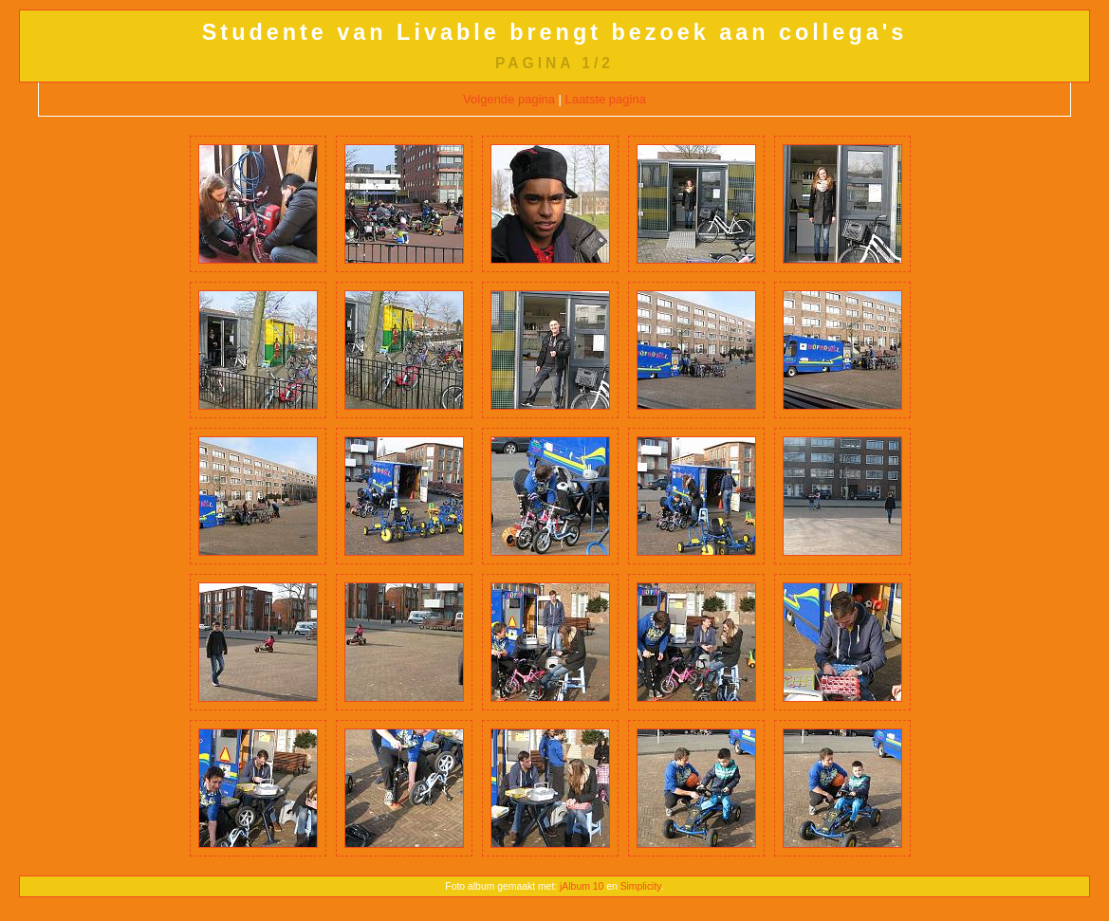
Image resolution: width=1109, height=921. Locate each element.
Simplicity (640, 886)
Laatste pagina (605, 99)
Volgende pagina (509, 99)
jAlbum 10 (581, 886)
